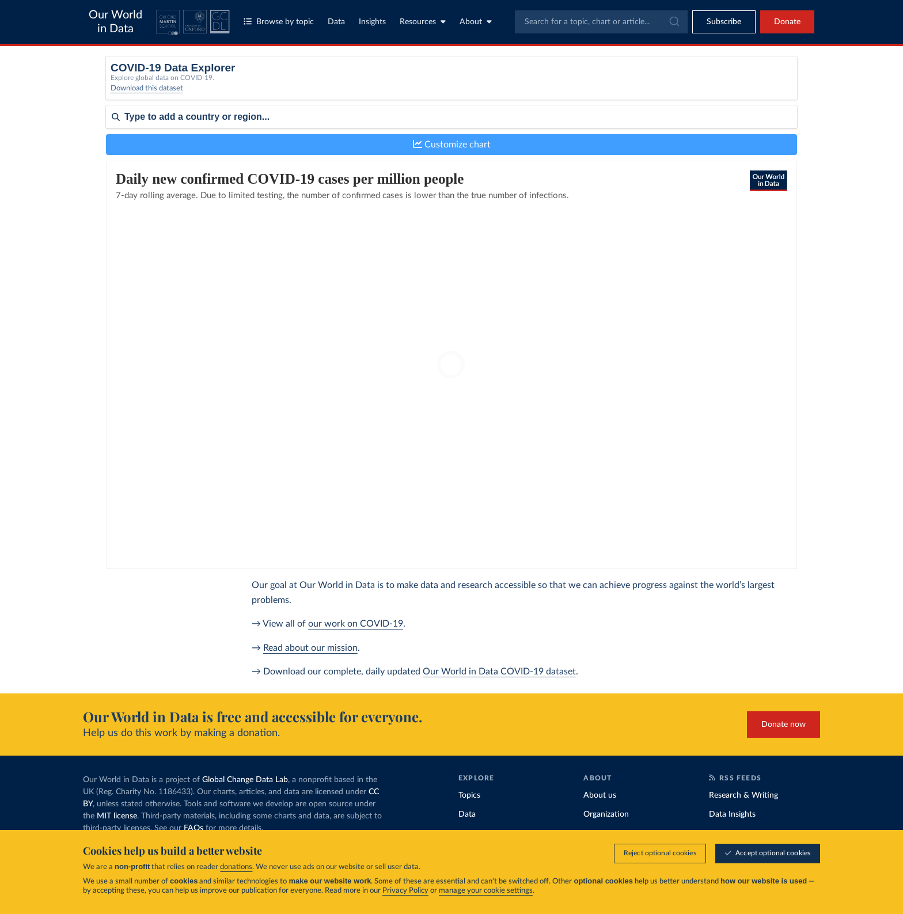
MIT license (117, 816)
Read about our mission (310, 648)
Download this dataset (147, 94)
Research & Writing (743, 795)
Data (336, 22)
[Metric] (314, 85)
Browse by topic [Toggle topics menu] (279, 21)
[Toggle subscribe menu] (724, 21)
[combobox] (601, 21)
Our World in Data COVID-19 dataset (499, 671)
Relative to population (657, 81)
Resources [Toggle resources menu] (423, 21)
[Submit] (673, 22)
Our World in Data (115, 22)
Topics (469, 795)
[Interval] (493, 85)
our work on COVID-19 (355, 623)
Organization (606, 814)
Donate (787, 22)
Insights (372, 22)
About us (599, 795)
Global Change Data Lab (245, 780)
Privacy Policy (405, 890)
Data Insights (732, 814)
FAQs (193, 828)
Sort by (119, 151)
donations (236, 867)
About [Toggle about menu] (476, 21)
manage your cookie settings (486, 890)
